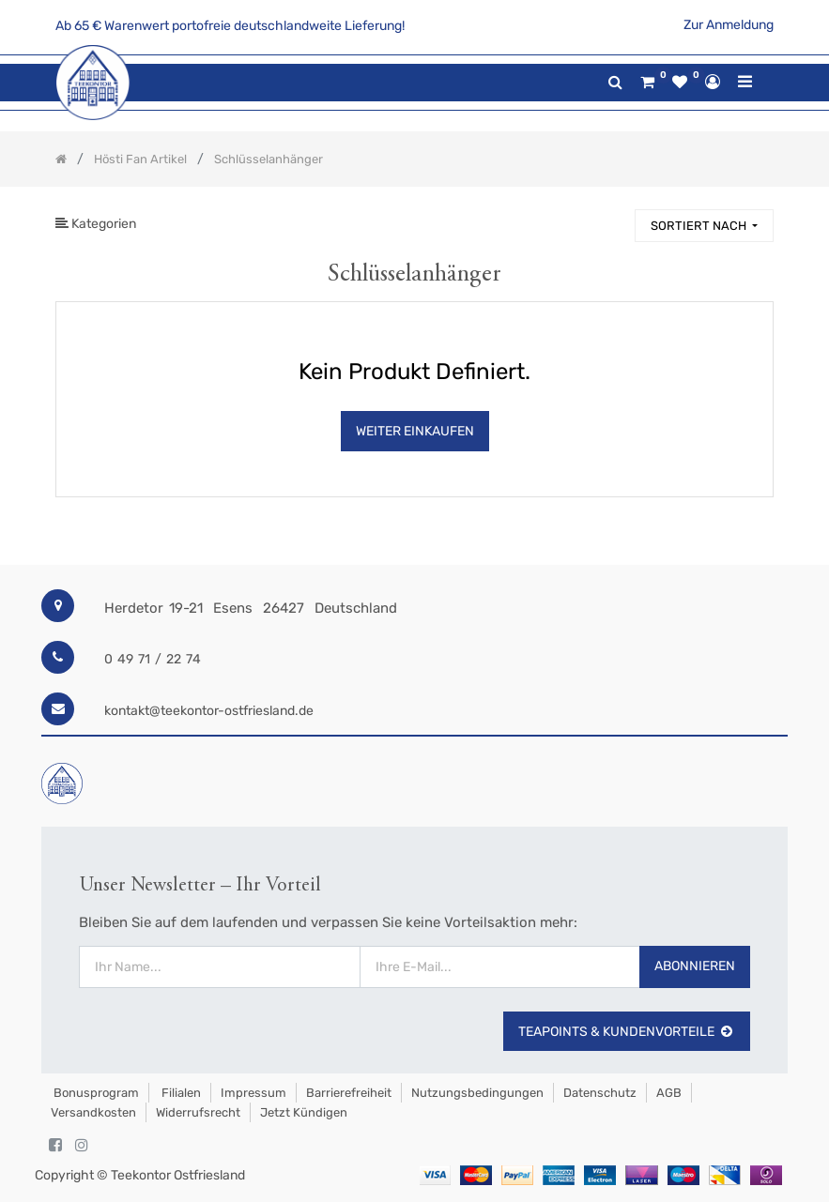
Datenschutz (600, 1093)
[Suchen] (612, 217)
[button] (704, 225)
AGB (669, 1093)
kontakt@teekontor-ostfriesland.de (209, 711)
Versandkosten (93, 1112)
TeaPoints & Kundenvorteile (626, 1032)
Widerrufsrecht (198, 1112)
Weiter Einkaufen (415, 431)
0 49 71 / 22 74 (152, 659)
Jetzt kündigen (303, 1112)
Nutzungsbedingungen (477, 1093)
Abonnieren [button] (694, 966)
